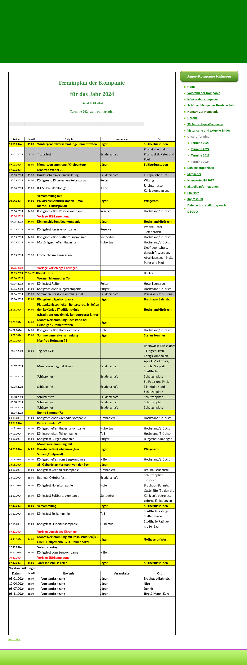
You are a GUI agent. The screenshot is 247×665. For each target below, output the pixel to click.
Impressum (195, 199)
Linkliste (193, 193)
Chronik (192, 118)
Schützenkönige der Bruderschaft (210, 105)
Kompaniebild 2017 (200, 180)
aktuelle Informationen (203, 186)
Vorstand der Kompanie (203, 93)
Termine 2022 (200, 149)
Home (191, 86)
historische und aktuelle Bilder (208, 130)
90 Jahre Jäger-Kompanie (205, 124)
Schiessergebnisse (200, 167)
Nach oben (14, 639)
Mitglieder (194, 174)
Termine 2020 (200, 143)
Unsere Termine (198, 136)
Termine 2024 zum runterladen (92, 111)
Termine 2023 (200, 155)
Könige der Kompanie (202, 99)
